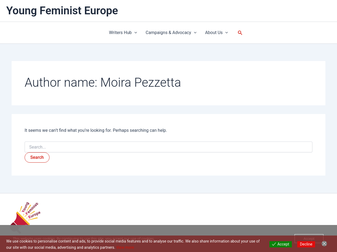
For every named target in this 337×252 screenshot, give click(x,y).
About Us (216, 32)
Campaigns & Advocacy (171, 32)
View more (125, 247)
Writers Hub (123, 32)
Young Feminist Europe (62, 10)
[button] (134, 32)
